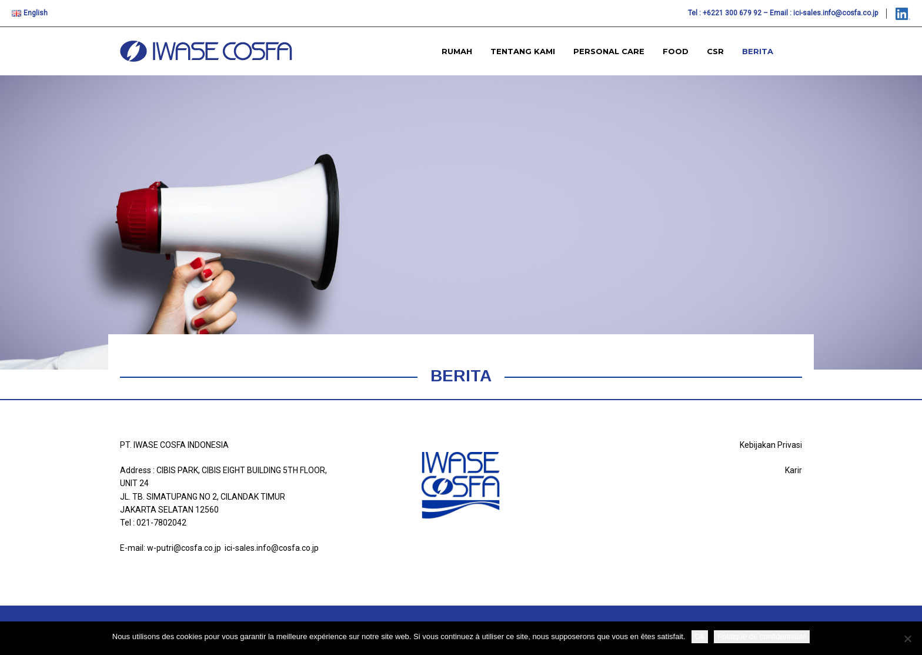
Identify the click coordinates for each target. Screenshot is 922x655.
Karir (793, 470)
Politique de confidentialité (761, 636)
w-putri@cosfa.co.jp (184, 548)
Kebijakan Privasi (771, 445)
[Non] (907, 638)
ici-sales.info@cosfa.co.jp (835, 13)
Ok (700, 636)
